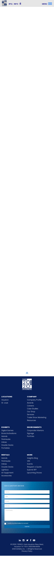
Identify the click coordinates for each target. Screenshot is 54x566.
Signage (30, 433)
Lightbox (5, 470)
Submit (27, 526)
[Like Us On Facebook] (30, 540)
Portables (5, 448)
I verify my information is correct (17, 523)
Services (30, 414)
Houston (5, 400)
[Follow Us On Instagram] (23, 540)
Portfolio (30, 436)
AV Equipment (7, 472)
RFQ (10, 4)
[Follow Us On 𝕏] (27, 540)
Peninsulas (5, 439)
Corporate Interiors (35, 430)
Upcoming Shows (34, 472)
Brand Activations (8, 433)
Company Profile (34, 400)
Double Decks (7, 445)
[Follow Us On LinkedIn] (19, 540)
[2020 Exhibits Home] (27, 384)
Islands (4, 436)
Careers (30, 406)
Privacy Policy (27, 551)
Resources (31, 420)
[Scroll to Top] (27, 373)
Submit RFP (32, 470)
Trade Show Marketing (36, 417)
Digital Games (7, 430)
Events (30, 464)
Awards (30, 403)
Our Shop (31, 411)
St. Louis (4, 403)
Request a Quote (34, 467)
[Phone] (27, 506)
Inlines (4, 442)
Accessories (6, 475)
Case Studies (32, 408)
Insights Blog (32, 458)
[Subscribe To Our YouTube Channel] (34, 540)
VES (28, 461)
